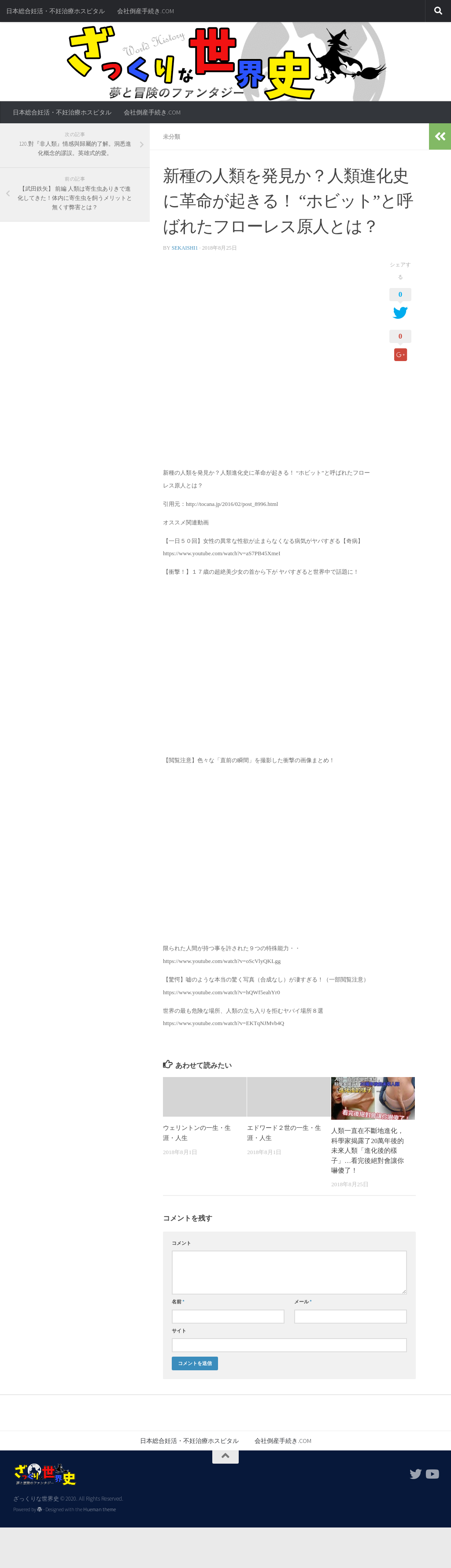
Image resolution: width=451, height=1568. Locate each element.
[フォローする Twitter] (416, 1474)
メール (303, 1301)
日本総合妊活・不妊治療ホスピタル (55, 11)
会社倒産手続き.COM (145, 11)
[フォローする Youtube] (431, 1474)
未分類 (172, 136)
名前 (178, 1301)
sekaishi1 (185, 247)
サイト (179, 1330)
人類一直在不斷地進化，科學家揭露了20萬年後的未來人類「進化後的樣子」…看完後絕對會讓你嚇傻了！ (367, 1150)
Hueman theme (99, 1509)
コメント (181, 1243)
